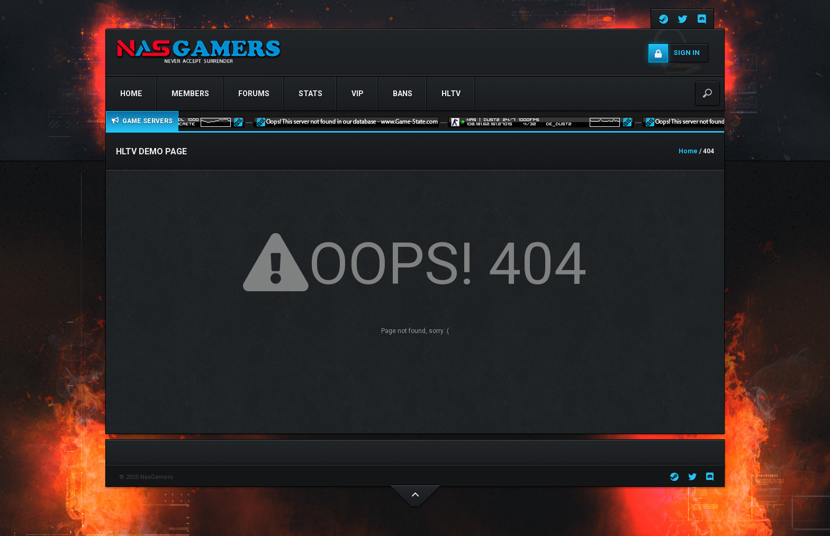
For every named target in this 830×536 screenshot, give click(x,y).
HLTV (451, 93)
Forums (253, 93)
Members (190, 93)
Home (131, 93)
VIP (357, 93)
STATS (310, 93)
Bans (402, 93)
